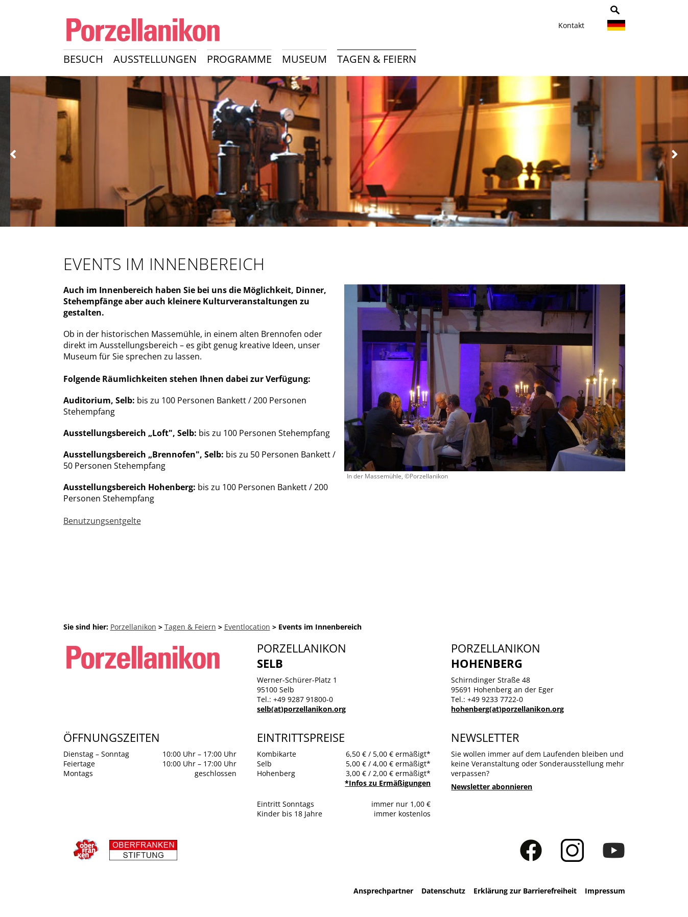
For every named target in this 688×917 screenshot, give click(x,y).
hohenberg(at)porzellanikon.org (507, 709)
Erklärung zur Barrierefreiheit (525, 891)
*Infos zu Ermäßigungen (388, 783)
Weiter (674, 154)
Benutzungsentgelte (102, 520)
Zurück (13, 154)
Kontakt (571, 25)
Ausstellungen (155, 59)
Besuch (83, 59)
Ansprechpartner (383, 891)
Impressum (605, 891)
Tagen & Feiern (376, 59)
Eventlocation (247, 627)
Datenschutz (443, 891)
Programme (239, 59)
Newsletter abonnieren (491, 786)
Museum (304, 59)
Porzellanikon (133, 627)
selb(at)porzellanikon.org (301, 709)
